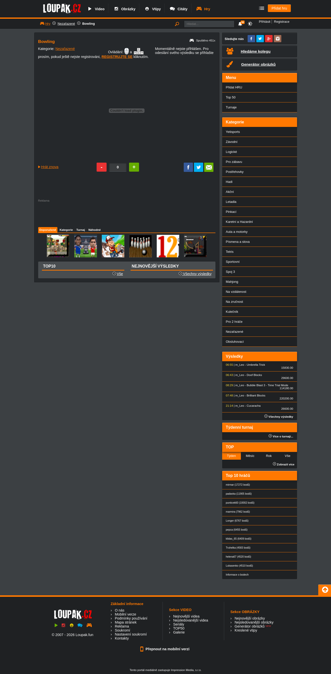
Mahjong (232, 282)
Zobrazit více (284, 464)
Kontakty (122, 638)
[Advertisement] (126, 213)
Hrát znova (50, 167)
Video (96, 9)
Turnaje (231, 107)
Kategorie (66, 229)
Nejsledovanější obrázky (254, 622)
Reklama (122, 626)
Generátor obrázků (250, 626)
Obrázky (124, 9)
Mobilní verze (125, 614)
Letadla (231, 202)
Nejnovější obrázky (250, 618)
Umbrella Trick (256, 364)
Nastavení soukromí (131, 634)
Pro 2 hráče (234, 322)
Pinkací (231, 212)
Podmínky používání (131, 618)
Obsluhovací (235, 341)
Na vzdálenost (236, 292)
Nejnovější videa (186, 616)
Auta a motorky (237, 232)
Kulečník (232, 312)
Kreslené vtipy (246, 630)
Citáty (178, 9)
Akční (230, 192)
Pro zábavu (234, 162)
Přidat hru (279, 8)
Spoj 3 (230, 272)
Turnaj (80, 229)
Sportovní (233, 262)
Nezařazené (66, 23)
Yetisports (233, 132)
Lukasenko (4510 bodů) (239, 565)
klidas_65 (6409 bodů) (239, 538)
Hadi (229, 182)
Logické (231, 152)
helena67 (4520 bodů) (238, 556)
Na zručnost (234, 302)
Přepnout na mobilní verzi (165, 649)
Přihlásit (264, 21)
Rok (269, 456)
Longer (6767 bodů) (237, 520)
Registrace (282, 21)
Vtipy (152, 9)
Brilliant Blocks (256, 395)
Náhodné (94, 229)
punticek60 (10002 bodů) (240, 502)
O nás (119, 610)
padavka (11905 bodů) (239, 493)
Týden (231, 456)
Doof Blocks (254, 374)
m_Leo (239, 364)
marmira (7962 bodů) (238, 511)
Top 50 (231, 97)
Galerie (179, 632)
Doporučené (47, 229)
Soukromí (122, 630)
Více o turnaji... (281, 436)
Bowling (88, 23)
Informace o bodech (237, 574)
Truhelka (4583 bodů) (238, 547)
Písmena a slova (238, 242)
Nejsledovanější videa (190, 620)
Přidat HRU (234, 87)
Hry (203, 9)
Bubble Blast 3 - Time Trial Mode (267, 385)
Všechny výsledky (195, 274)
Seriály (178, 624)
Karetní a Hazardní (239, 222)
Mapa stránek (126, 622)
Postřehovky (235, 172)
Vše (120, 274)
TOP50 (178, 628)
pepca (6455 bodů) (237, 529)
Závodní (232, 142)
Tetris (230, 252)
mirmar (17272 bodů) (238, 484)
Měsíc (250, 456)
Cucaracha (254, 405)
